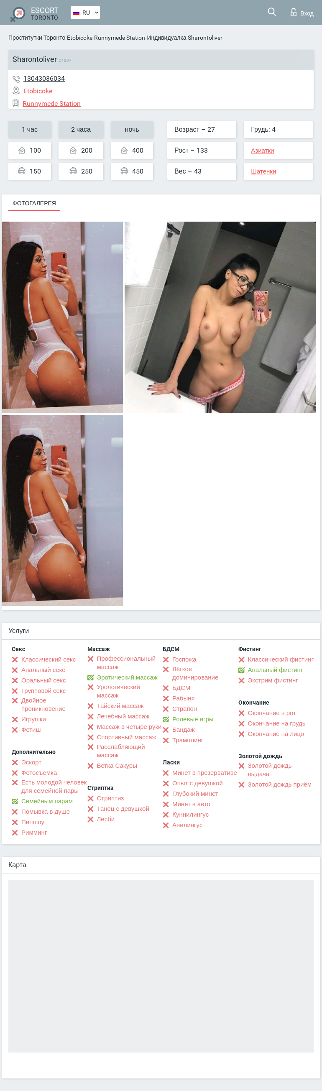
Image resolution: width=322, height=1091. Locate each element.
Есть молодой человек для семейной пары (54, 787)
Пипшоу (32, 822)
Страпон (184, 709)
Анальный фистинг (275, 670)
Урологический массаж (118, 691)
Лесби (106, 819)
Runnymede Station (119, 37)
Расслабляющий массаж (121, 751)
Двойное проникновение (43, 705)
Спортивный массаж (126, 737)
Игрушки (33, 719)
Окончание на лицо (276, 734)
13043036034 (44, 78)
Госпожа (184, 659)
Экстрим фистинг (273, 680)
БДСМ (181, 688)
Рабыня (183, 698)
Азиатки (262, 150)
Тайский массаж (120, 706)
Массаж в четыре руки (129, 727)
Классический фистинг (281, 659)
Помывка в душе (45, 811)
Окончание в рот (272, 713)
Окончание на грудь (277, 723)
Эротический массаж (127, 677)
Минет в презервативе (204, 773)
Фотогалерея (34, 203)
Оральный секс (43, 680)
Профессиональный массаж (126, 663)
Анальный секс (43, 670)
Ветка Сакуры (117, 765)
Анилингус (187, 825)
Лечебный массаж (123, 716)
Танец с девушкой (123, 809)
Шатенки (263, 171)
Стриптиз (110, 798)
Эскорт (31, 762)
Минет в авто (191, 804)
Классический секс (48, 659)
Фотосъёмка (39, 773)
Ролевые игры (193, 719)
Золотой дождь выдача (270, 770)
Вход (302, 12)
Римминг (34, 832)
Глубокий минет (195, 793)
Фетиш (31, 729)
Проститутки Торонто (36, 37)
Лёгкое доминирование (195, 673)
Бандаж (183, 729)
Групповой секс (43, 691)
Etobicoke (79, 37)
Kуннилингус (190, 814)
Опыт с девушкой (197, 783)
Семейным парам (47, 801)
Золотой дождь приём (280, 784)
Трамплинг (187, 740)
